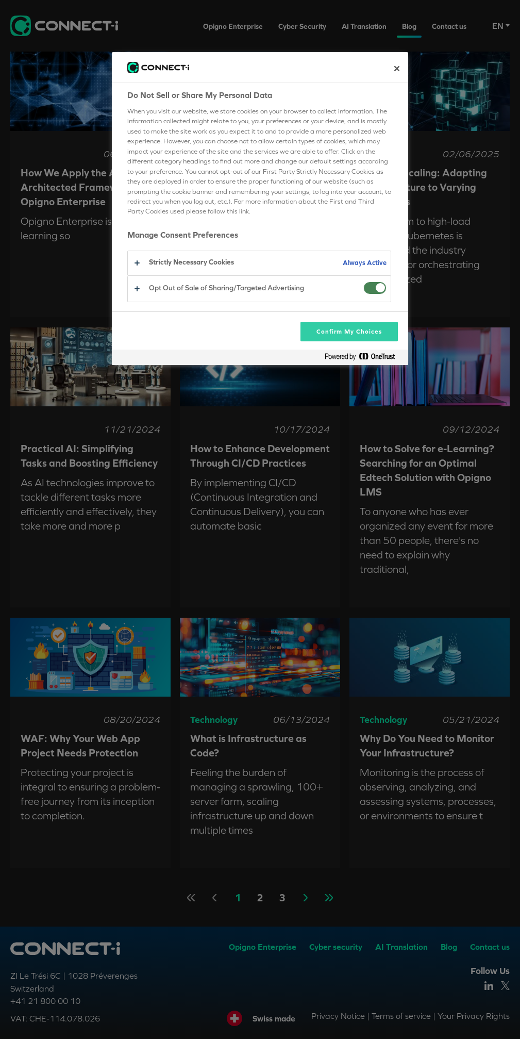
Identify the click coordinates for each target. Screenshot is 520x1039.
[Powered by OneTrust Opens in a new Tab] (364, 358)
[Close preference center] (396, 68)
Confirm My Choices (349, 331)
